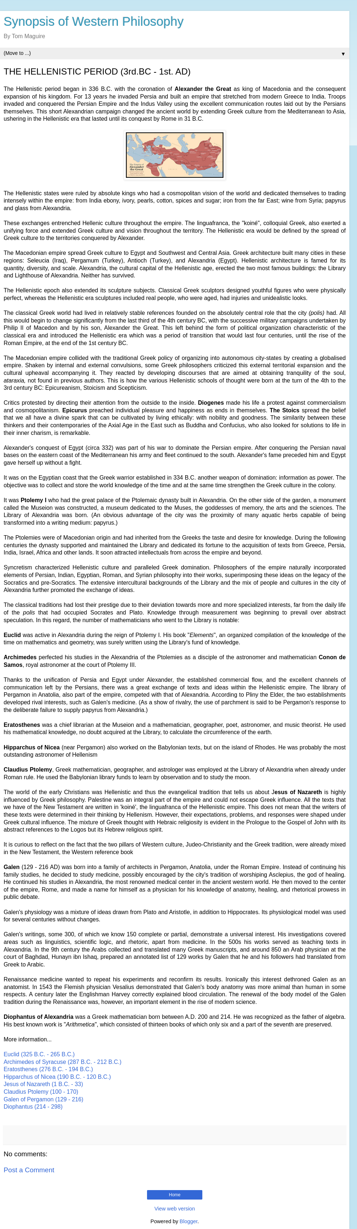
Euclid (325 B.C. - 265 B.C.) (39, 1054)
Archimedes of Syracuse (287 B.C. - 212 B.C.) (63, 1062)
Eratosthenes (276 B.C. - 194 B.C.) (48, 1069)
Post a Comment (29, 1170)
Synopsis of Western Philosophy (94, 21)
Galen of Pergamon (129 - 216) (43, 1099)
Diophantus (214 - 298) (33, 1107)
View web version (174, 1209)
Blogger (189, 1221)
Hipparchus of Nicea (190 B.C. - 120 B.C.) (57, 1077)
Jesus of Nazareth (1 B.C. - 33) (43, 1084)
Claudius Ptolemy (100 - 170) (41, 1092)
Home (175, 1194)
